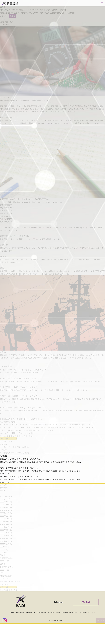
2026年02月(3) (6, 507)
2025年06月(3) (6, 530)
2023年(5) (4, 550)
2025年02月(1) (6, 541)
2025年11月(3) (6, 516)
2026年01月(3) (6, 510)
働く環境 (29, 613)
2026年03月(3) (6, 505)
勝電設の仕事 (20, 613)
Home (12, 613)
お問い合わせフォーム (8, 438)
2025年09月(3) (6, 522)
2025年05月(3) (6, 533)
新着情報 (3, 488)
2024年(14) (4, 547)
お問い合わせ (73, 613)
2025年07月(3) (6, 527)
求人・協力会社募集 (40, 613)
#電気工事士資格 (6, 22)
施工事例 (51, 613)
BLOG (2, 7)
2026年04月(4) (6, 502)
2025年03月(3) (6, 538)
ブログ (58, 613)
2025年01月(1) (6, 544)
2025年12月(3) (6, 513)
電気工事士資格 (6, 496)
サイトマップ (84, 613)
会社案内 (65, 613)
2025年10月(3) (6, 519)
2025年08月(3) (6, 524)
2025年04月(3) (6, 536)
